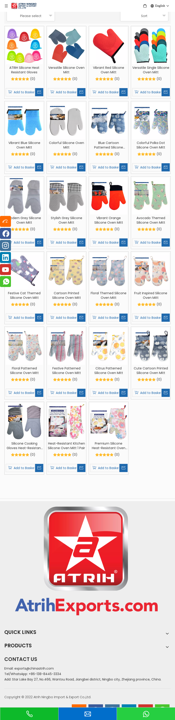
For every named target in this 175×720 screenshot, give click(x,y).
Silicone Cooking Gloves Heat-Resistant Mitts (24, 445)
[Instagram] (5, 245)
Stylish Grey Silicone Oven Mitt (66, 220)
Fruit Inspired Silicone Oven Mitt (150, 295)
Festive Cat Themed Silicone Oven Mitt (24, 295)
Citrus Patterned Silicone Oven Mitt (108, 370)
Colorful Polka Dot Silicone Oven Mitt (150, 145)
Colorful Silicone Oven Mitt (66, 145)
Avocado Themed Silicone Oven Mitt (150, 220)
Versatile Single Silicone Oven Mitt (150, 69)
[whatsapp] (5, 281)
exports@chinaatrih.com (34, 668)
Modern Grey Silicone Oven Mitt (24, 220)
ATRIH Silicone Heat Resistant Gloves (24, 69)
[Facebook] (5, 233)
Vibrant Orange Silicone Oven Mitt (108, 220)
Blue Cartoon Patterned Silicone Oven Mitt (108, 145)
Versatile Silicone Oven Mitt (66, 69)
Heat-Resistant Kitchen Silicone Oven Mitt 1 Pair (66, 445)
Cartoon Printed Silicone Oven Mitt (66, 295)
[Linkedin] (5, 257)
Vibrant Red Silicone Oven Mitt (108, 69)
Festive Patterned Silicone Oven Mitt (66, 370)
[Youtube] (5, 269)
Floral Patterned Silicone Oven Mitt (24, 370)
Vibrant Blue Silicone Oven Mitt (24, 145)
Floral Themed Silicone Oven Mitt (108, 295)
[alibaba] (5, 221)
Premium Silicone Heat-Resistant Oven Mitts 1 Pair (108, 445)
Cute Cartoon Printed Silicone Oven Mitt (151, 370)
